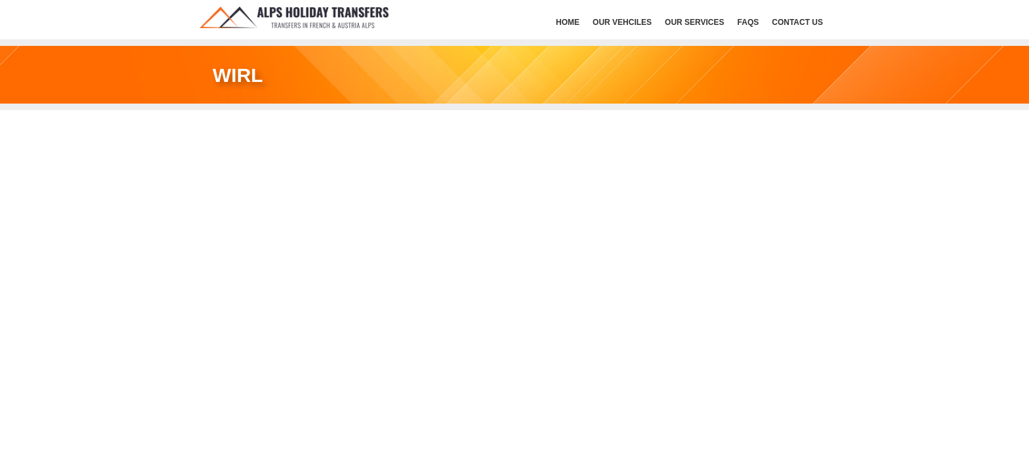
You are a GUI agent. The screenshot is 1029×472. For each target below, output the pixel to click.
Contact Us (797, 22)
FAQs (748, 22)
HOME (567, 22)
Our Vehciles (622, 22)
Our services (694, 22)
